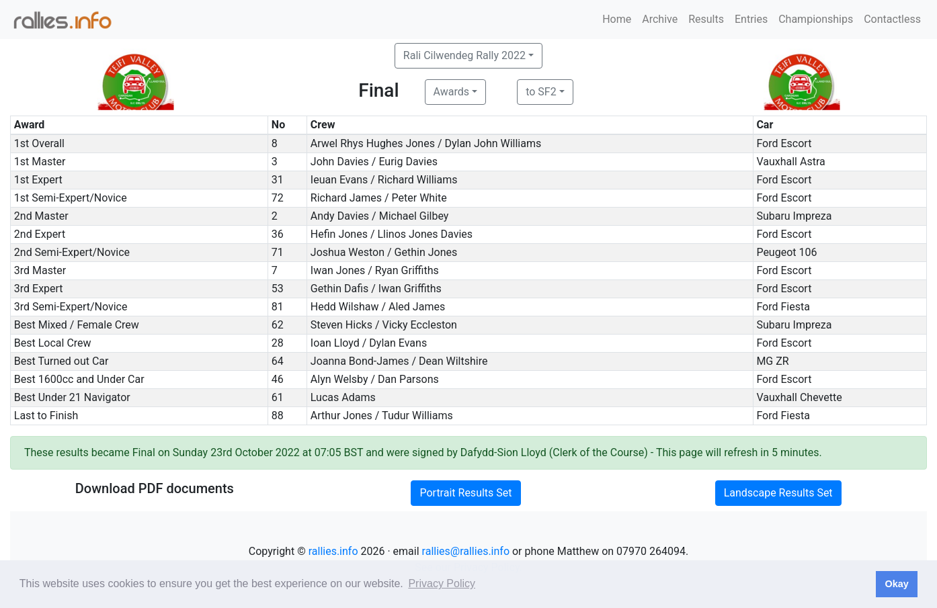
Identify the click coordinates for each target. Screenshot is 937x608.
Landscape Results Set (778, 492)
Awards (451, 91)
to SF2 (541, 91)
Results (706, 19)
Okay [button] (896, 583)
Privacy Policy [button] (441, 583)
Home (616, 19)
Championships (815, 19)
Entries (751, 19)
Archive (660, 19)
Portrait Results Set (465, 492)
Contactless (892, 19)
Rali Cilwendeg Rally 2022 (464, 55)
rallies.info (333, 551)
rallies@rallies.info (466, 551)
